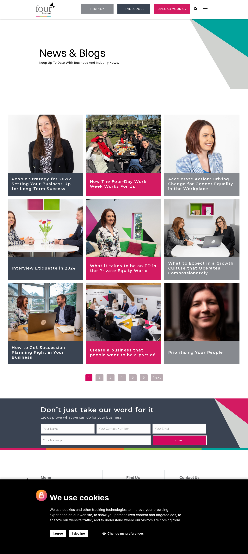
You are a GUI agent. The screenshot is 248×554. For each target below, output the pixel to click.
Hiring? (97, 9)
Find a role (134, 9)
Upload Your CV (172, 9)
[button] (205, 9)
